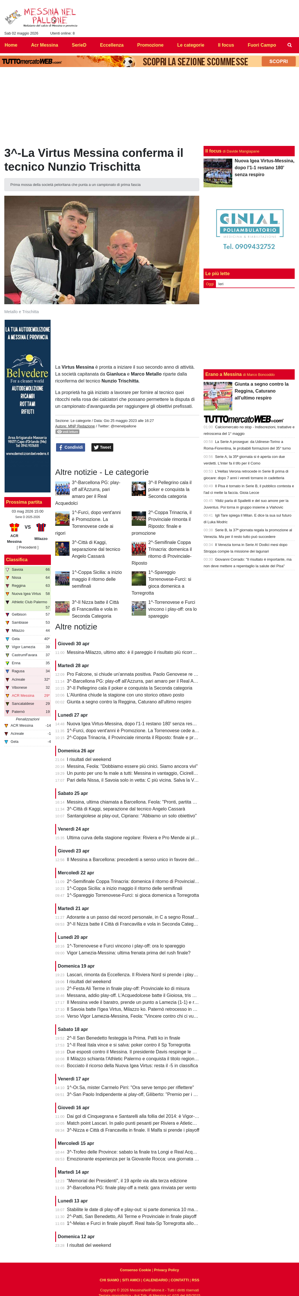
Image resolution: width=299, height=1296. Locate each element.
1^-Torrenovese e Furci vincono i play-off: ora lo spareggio (172, 609)
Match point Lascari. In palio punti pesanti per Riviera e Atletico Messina (140, 1123)
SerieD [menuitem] (79, 45)
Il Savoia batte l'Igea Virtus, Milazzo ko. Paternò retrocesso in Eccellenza (141, 1009)
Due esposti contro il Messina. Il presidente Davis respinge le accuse (137, 1051)
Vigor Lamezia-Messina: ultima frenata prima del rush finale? (129, 952)
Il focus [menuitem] (226, 45)
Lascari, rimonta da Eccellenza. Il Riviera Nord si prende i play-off (133, 974)
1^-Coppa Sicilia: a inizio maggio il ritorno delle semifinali (97, 579)
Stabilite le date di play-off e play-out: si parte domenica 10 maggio (135, 1209)
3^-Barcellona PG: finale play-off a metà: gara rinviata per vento (131, 1187)
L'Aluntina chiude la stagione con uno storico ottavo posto (125, 694)
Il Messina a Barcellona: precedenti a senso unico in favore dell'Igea (136, 859)
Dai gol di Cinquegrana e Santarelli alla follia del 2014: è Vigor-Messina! (140, 1116)
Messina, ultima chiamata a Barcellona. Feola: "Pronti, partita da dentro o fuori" (147, 802)
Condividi (70, 447)
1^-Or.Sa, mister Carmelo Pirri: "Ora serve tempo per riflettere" (130, 1087)
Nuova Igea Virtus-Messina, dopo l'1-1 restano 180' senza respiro (133, 723)
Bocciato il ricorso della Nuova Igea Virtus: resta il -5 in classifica (132, 1065)
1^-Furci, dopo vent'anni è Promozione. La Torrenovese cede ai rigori (137, 730)
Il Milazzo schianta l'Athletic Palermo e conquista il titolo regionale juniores (142, 1058)
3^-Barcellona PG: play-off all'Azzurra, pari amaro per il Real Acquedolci (140, 681)
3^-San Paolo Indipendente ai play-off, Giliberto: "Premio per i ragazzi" (138, 1094)
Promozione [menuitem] (150, 45)
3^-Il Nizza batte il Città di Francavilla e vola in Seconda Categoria (95, 609)
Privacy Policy (166, 1270)
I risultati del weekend (89, 759)
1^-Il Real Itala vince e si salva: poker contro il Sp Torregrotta (129, 1044)
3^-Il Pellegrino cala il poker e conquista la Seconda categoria (170, 489)
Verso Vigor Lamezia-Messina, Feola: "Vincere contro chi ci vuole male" (140, 1016)
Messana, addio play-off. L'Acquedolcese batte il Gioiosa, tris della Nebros (142, 995)
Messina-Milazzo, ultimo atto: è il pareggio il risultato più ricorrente (134, 652)
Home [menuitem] (11, 45)
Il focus (213, 151)
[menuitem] (289, 45)
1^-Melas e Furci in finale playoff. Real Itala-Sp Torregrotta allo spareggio (141, 1223)
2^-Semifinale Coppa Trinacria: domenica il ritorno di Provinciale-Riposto (140, 881)
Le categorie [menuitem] (190, 45)
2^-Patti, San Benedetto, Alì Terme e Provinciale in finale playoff (132, 1216)
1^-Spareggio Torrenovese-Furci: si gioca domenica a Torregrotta (133, 895)
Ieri (220, 284)
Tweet (102, 447)
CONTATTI (180, 1280)
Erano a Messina (223, 374)
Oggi (210, 284)
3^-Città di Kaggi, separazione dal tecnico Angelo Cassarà (96, 549)
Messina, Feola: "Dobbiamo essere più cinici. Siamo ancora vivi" (132, 766)
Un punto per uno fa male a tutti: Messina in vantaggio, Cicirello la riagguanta (145, 773)
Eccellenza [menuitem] (112, 45)
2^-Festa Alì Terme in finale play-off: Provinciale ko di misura (128, 988)
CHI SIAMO (109, 1280)
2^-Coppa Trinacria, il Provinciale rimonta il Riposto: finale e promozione (140, 737)
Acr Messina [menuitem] (44, 45)
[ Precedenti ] (27, 547)
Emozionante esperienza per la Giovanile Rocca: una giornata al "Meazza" (143, 1158)
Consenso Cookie (135, 1270)
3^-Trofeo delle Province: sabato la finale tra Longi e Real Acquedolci (137, 1152)
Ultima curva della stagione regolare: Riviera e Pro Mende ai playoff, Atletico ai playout (155, 837)
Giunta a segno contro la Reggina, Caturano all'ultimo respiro (129, 701)
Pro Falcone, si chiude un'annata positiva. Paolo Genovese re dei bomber (142, 674)
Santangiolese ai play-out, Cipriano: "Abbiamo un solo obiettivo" (132, 815)
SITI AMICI (131, 1280)
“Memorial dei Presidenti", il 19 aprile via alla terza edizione (127, 1180)
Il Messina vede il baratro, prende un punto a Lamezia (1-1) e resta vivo (139, 1002)
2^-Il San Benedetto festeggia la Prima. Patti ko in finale (123, 1038)
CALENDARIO (155, 1280)
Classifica (17, 559)
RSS (195, 1280)
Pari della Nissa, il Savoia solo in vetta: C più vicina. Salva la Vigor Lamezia (144, 780)
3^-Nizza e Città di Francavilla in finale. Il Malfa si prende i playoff (133, 1130)
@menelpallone (123, 426)
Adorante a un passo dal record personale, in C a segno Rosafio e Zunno (141, 917)
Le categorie (80, 420)
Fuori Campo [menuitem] (262, 45)
